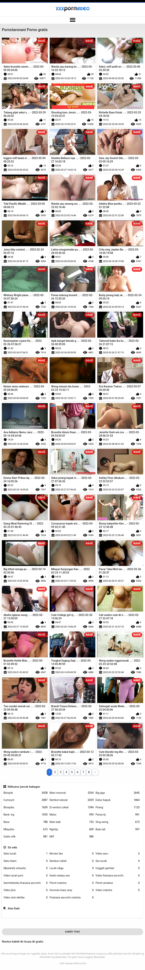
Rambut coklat (71, 861)
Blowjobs (25, 807)
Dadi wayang (66, 963)
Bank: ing (25, 814)
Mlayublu (25, 829)
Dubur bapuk (118, 800)
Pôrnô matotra (71, 883)
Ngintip (71, 829)
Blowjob (25, 792)
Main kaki (71, 822)
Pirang (118, 807)
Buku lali (118, 829)
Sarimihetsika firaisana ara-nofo (25, 883)
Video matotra (118, 890)
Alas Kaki (14, 908)
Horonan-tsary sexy (71, 890)
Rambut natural (71, 800)
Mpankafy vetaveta (25, 868)
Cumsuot (25, 800)
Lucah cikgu (71, 868)
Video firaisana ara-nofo (118, 875)
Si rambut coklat (71, 807)
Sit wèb (12, 847)
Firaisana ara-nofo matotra (71, 897)
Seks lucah (25, 853)
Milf (71, 836)
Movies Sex (71, 853)
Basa (25, 822)
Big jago (118, 792)
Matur (71, 814)
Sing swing (118, 822)
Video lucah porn (25, 875)
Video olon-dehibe (25, 897)
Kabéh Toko (72, 931)
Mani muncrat (71, 792)
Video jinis (25, 890)
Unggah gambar (118, 868)
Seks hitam (25, 861)
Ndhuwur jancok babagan (24, 786)
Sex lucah (118, 861)
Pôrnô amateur (118, 883)
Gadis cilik (25, 836)
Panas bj (118, 814)
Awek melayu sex (71, 875)
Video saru (118, 853)
